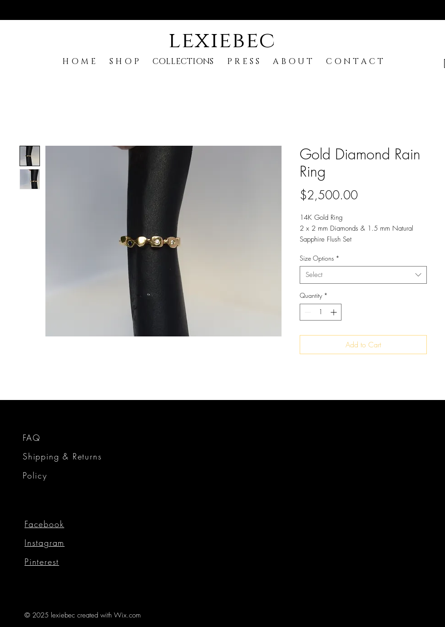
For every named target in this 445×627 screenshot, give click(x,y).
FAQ (31, 437)
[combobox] (363, 275)
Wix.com (127, 615)
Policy (35, 475)
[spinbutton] (320, 312)
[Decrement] (306, 312)
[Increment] (334, 312)
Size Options (320, 258)
